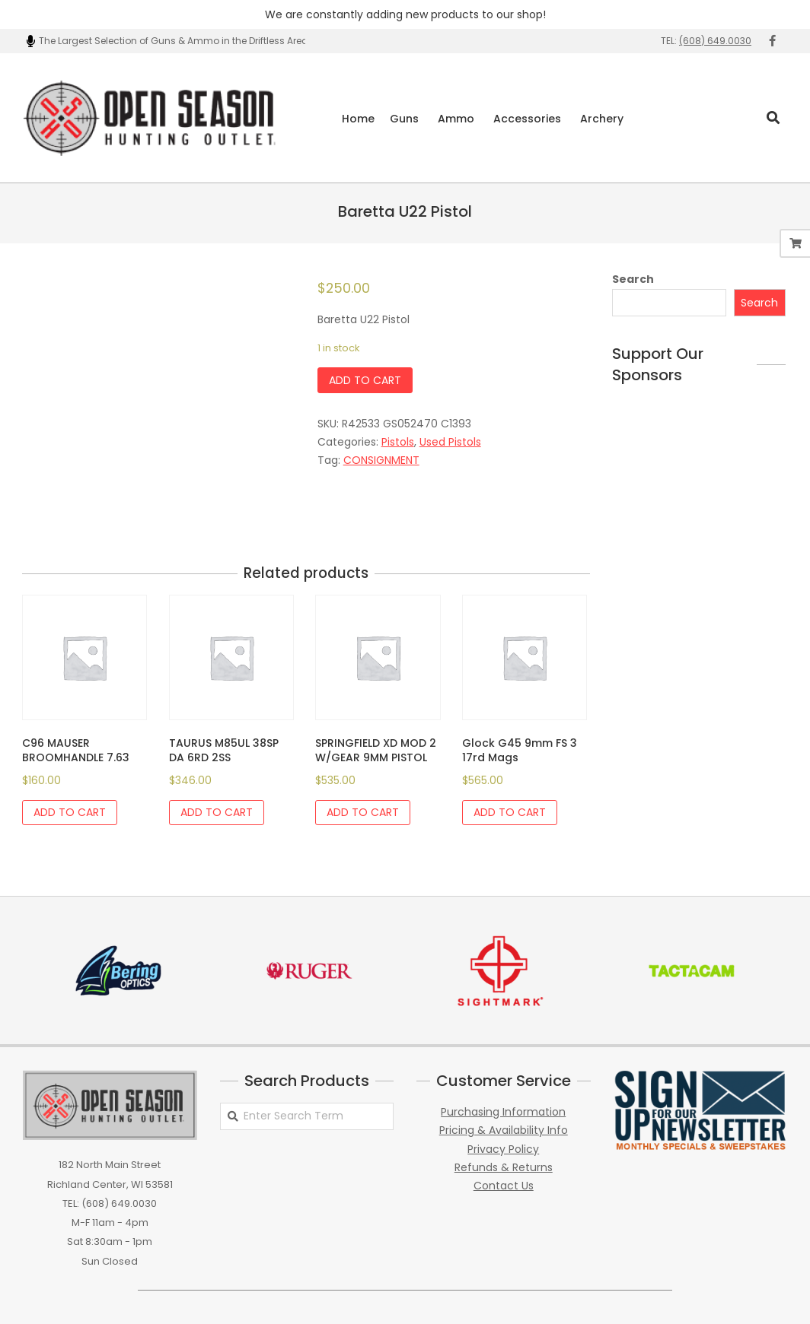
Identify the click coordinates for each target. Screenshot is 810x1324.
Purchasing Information (503, 1111)
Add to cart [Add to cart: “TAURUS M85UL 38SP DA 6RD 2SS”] (216, 812)
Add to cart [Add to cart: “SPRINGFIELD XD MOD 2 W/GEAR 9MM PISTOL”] (363, 812)
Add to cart (365, 380)
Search (633, 279)
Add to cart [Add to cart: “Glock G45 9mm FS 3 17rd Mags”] (510, 812)
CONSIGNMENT (381, 460)
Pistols (397, 441)
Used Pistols (450, 441)
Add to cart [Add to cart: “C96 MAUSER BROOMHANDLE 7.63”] (69, 812)
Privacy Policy (503, 1149)
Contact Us (504, 1185)
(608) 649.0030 (715, 40)
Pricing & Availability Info (503, 1130)
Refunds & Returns (503, 1167)
